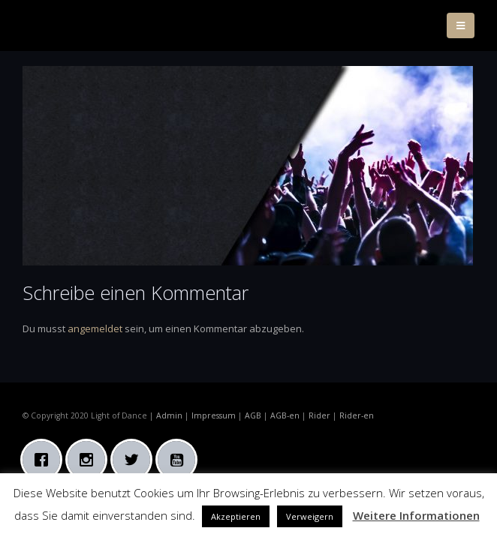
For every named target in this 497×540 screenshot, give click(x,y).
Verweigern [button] (309, 516)
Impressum (213, 415)
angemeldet (95, 328)
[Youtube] (180, 459)
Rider (319, 415)
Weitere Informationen (416, 515)
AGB (253, 415)
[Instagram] (90, 459)
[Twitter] (135, 459)
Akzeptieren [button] (236, 516)
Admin (169, 415)
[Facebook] (45, 459)
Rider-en (356, 415)
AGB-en (285, 415)
